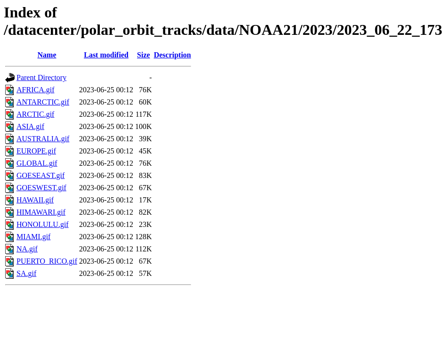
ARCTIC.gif (35, 114)
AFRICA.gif (35, 90)
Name (47, 55)
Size (143, 55)
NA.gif (27, 249)
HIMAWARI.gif (40, 212)
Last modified (106, 55)
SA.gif (26, 273)
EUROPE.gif (36, 151)
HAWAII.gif (35, 200)
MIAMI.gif (33, 237)
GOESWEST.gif (41, 188)
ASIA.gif (30, 126)
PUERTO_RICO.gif (46, 261)
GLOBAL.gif (36, 163)
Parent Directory (41, 77)
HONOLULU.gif (42, 224)
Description (172, 55)
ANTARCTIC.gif (42, 102)
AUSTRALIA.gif (42, 139)
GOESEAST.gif (40, 175)
